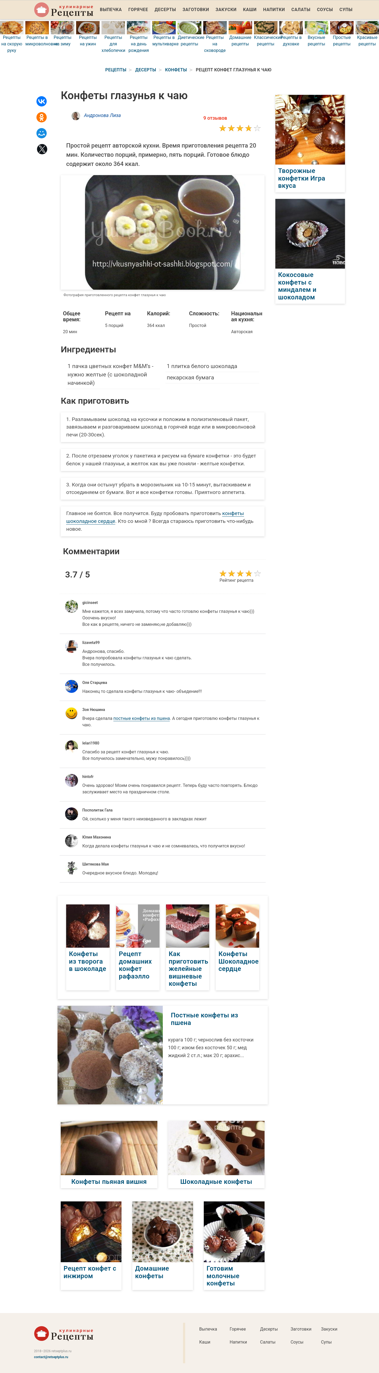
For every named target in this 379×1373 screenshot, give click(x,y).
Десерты (165, 9)
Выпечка (111, 9)
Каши (249, 9)
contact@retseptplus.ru (51, 1357)
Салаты (301, 9)
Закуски (226, 9)
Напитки (274, 9)
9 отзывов (215, 118)
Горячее (138, 9)
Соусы (325, 9)
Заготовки (195, 9)
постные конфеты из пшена (141, 718)
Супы (346, 9)
